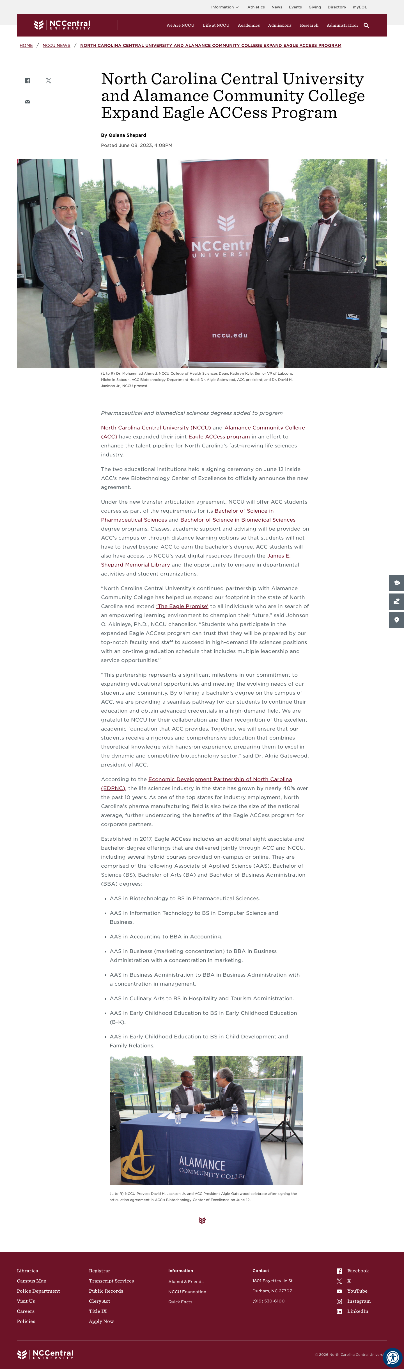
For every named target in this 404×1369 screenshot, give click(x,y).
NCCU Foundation (187, 1292)
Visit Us (26, 1301)
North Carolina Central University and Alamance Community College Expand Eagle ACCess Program (210, 45)
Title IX (98, 1311)
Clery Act (99, 1301)
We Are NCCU (180, 25)
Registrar (99, 1270)
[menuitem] (354, 1271)
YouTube (352, 1290)
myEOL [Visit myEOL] (360, 7)
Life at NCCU (216, 25)
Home (26, 45)
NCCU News (56, 45)
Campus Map (31, 1280)
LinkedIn (352, 1311)
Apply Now (101, 1321)
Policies (26, 1321)
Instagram (354, 1301)
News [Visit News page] (277, 7)
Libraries (27, 1270)
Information (226, 7)
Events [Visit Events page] (295, 7)
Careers (26, 1311)
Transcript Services (111, 1280)
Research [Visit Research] (309, 25)
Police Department (38, 1290)
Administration (342, 25)
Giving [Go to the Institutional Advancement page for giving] (315, 7)
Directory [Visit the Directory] (337, 7)
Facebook (353, 1270)
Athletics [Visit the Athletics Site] (256, 7)
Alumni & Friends (185, 1281)
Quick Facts (180, 1302)
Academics (249, 25)
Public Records (106, 1290)
